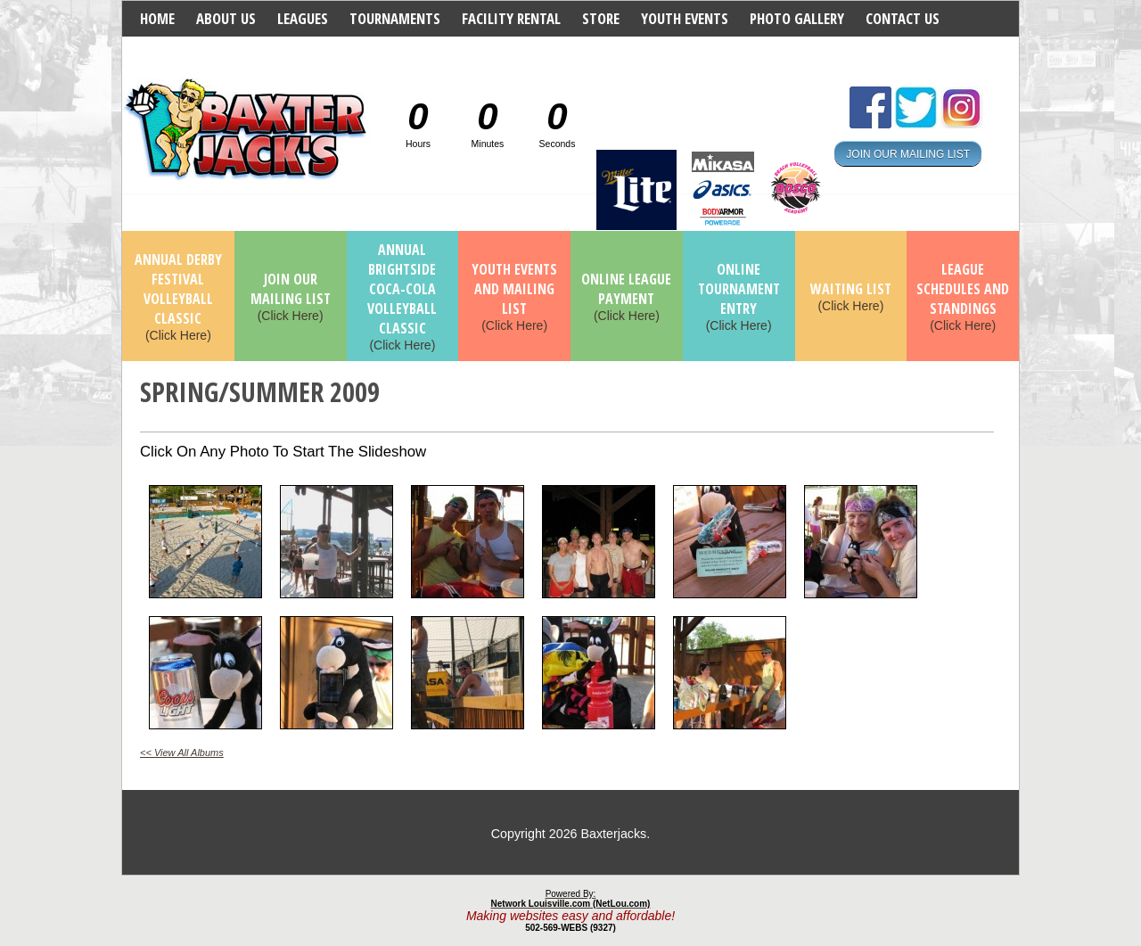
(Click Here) (178, 297)
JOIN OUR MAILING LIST (908, 153)
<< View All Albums (182, 752)
